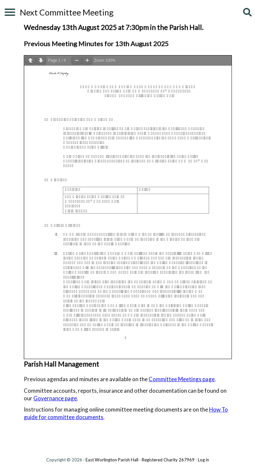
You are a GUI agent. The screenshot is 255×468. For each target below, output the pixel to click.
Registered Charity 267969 (168, 459)
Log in (203, 459)
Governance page (55, 398)
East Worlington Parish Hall (112, 459)
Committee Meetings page (182, 379)
